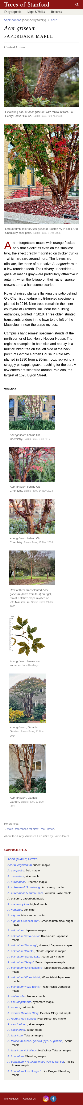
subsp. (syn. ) (35, 1041)
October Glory (23, 1013)
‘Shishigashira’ (25, 967)
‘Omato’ (21, 951)
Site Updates (11, 1098)
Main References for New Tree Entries (30, 828)
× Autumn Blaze (26, 893)
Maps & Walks (36, 12)
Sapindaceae (12, 20)
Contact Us (29, 1098)
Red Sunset (22, 1018)
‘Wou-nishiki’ (24, 977)
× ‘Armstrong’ (24, 887)
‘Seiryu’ (21, 962)
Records (56, 12)
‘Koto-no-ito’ (24, 936)
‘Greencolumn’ (23, 920)
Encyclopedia (12, 12)
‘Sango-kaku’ (24, 956)
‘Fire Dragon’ (24, 1071)
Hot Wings (22, 1050)
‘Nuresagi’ (22, 945)
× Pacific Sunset (36, 1061)
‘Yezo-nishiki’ (24, 986)
